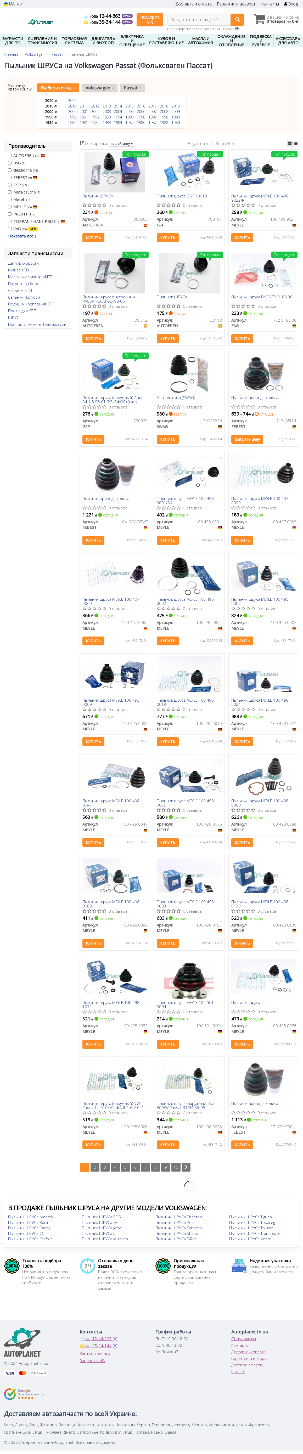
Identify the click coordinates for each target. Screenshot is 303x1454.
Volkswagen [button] (99, 88)
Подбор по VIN (150, 20)
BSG (16, 162)
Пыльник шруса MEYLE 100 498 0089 (110, 906)
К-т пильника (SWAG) (176, 398)
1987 (152, 122)
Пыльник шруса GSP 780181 (183, 196)
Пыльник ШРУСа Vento (250, 1242)
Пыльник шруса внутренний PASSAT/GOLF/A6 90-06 (108, 299)
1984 (118, 122)
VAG (23, 228)
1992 (95, 117)
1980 (72, 122)
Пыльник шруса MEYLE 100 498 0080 (259, 805)
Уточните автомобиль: (20, 87)
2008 (164, 111)
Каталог (238, 1374)
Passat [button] (132, 88)
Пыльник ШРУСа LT (99, 1236)
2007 (152, 111)
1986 (141, 122)
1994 (118, 117)
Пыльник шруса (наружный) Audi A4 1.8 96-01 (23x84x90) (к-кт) (112, 400)
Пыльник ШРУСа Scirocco (178, 1231)
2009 (175, 111)
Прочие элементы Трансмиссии (37, 324)
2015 (129, 106)
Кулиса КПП (18, 269)
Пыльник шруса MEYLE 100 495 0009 (110, 704)
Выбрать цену (247, 440)
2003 (107, 111)
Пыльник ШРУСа (172, 297)
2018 (164, 106)
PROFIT (20, 214)
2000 (72, 111)
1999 (175, 117)
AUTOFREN (26, 155)
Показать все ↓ (22, 235)
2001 (84, 111)
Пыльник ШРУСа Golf (101, 1225)
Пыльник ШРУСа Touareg (252, 1225)
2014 (118, 106)
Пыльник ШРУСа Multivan (105, 1242)
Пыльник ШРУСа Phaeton (178, 1220)
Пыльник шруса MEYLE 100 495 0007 (259, 603)
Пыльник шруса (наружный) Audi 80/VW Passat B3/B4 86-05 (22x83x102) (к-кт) (186, 1108)
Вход (291, 4)
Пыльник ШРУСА (97, 196)
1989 (175, 122)
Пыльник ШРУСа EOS (101, 1220)
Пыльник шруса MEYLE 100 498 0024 (259, 704)
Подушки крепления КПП (31, 303)
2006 (141, 111)
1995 (129, 117)
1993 (107, 117)
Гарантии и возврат (249, 1361)
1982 (95, 122)
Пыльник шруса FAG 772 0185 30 (262, 297)
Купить (93, 237)
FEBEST (22, 177)
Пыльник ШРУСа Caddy (29, 1231)
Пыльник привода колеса (254, 398)
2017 (152, 106)
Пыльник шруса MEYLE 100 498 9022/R (259, 198)
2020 (72, 100)
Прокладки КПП (22, 310)
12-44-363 (103, 16)
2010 (72, 106)
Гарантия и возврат (236, 4)
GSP (17, 184)
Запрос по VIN (92, 1364)
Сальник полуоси (24, 297)
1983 (107, 122)
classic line (23, 170)
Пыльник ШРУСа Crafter (30, 1242)
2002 (95, 111)
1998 (164, 117)
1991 (84, 117)
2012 (95, 106)
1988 (164, 122)
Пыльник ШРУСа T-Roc (176, 1242)
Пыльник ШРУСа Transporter (255, 1236)
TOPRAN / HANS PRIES (36, 221)
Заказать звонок (95, 1356)
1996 (141, 117)
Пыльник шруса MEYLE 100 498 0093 (185, 906)
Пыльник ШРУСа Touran (251, 1231)
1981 (84, 122)
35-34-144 (103, 22)
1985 (129, 122)
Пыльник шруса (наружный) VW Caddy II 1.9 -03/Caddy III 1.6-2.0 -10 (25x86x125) (114, 1108)
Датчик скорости (23, 263)
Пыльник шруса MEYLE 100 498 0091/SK (185, 501)
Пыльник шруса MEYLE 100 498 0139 (259, 906)
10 (176, 1170)
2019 (175, 106)
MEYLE (22, 206)
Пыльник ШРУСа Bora (28, 1225)
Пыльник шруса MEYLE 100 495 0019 (185, 704)
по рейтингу (122, 143)
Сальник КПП (20, 290)
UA (9, 4)
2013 (107, 106)
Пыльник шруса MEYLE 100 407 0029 (259, 501)
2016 (141, 106)
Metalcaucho (24, 192)
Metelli (19, 199)
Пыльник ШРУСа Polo (175, 1225)
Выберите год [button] (58, 88)
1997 (152, 117)
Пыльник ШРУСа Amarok (30, 1220)
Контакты (270, 4)
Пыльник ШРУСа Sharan (177, 1236)
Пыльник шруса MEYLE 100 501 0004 (185, 1007)
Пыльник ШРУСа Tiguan (250, 1220)
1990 (72, 117)
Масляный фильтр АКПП (30, 276)
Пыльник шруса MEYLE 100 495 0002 (185, 603)
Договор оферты (247, 1368)
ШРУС (13, 317)
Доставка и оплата (194, 4)
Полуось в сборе (23, 283)
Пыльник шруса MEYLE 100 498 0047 (110, 805)
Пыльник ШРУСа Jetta (101, 1231)
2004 (118, 111)
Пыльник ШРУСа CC (26, 1236)
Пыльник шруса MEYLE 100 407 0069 (110, 603)
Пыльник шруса (245, 1005)
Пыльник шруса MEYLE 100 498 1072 (110, 1007)
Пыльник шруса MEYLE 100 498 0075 (185, 805)
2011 (84, 106)
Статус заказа (243, 1342)
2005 (129, 111)
